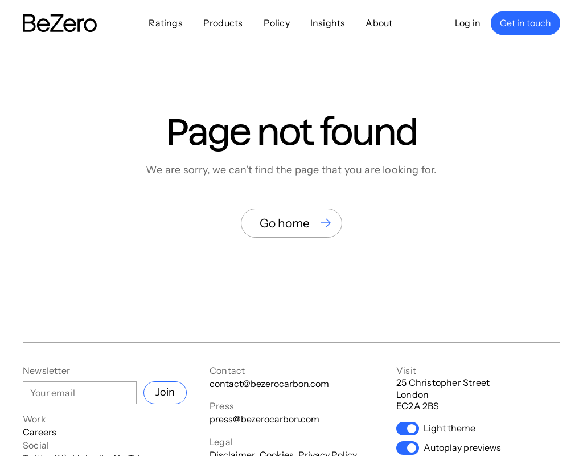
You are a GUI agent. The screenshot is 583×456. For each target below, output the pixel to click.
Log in (468, 22)
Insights (328, 22)
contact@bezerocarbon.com (269, 383)
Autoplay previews (448, 448)
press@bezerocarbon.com (264, 419)
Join (165, 392)
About (379, 22)
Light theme (435, 428)
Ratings (165, 22)
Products (223, 22)
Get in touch (525, 22)
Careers (39, 432)
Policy (277, 22)
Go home (285, 223)
